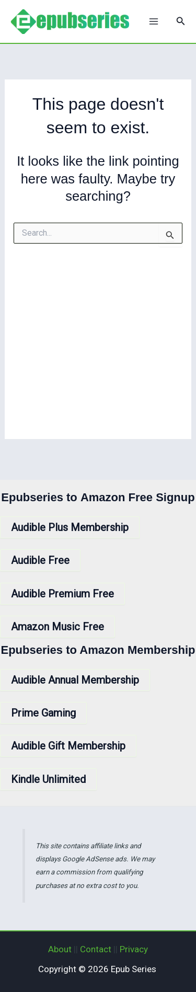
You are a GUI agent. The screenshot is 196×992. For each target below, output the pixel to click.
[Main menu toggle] (154, 21)
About (60, 949)
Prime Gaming (43, 713)
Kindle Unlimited (48, 779)
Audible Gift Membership (68, 746)
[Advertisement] (98, 350)
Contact (95, 949)
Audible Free (40, 560)
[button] (181, 21)
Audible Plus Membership (70, 527)
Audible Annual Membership (75, 680)
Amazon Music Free (57, 626)
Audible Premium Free (62, 593)
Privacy (134, 949)
